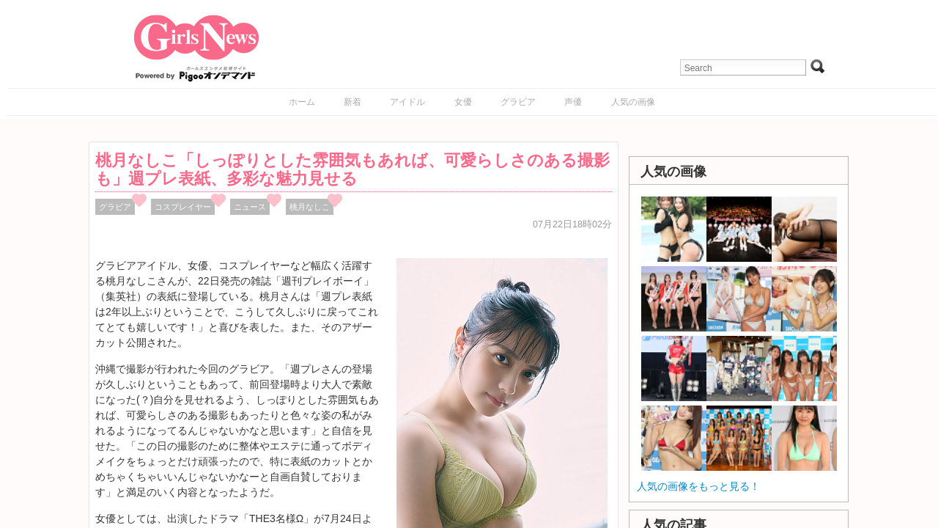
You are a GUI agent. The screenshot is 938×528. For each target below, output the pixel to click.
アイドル (407, 102)
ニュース (250, 206)
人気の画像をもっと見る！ (698, 486)
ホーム (302, 102)
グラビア (518, 102)
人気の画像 (633, 102)
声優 (573, 102)
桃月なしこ (309, 206)
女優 (463, 102)
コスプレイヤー (183, 206)
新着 (352, 102)
